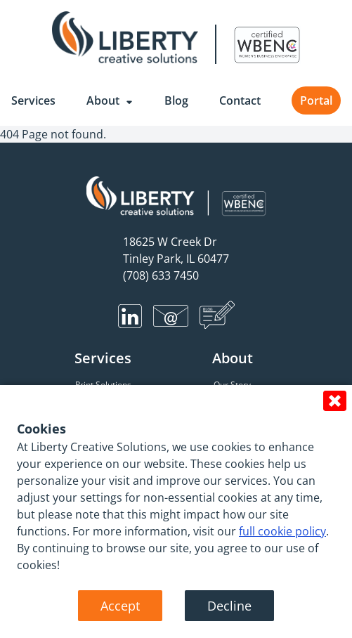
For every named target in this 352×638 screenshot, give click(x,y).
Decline (229, 605)
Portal (316, 100)
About (109, 100)
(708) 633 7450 (161, 275)
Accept (120, 605)
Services (33, 100)
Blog (176, 100)
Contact (240, 100)
